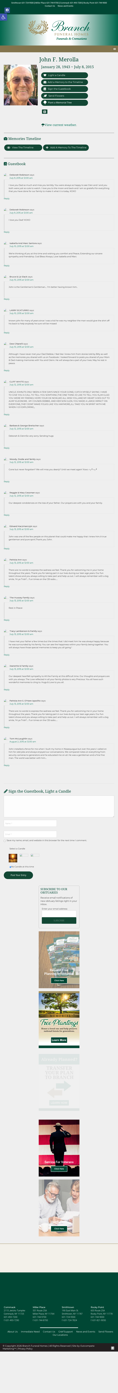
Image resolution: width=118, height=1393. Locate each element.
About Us (12, 1373)
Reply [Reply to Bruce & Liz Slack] (7, 301)
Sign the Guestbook (57, 90)
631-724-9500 (68, 1358)
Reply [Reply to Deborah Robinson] (7, 200)
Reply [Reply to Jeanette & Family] (7, 691)
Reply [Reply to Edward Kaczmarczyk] (7, 550)
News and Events (85, 1373)
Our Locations (60, 1376)
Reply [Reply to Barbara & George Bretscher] (7, 449)
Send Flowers (54, 97)
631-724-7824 (70, 1361)
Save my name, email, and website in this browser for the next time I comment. (47, 842)
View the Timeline (20, 149)
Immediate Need (30, 1373)
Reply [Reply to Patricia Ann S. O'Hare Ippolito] (7, 729)
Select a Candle (17, 850)
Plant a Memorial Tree (57, 104)
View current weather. (61, 126)
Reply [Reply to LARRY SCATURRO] (7, 334)
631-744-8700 (41, 1361)
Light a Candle (54, 76)
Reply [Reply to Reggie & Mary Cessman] (7, 516)
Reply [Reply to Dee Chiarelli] (7, 372)
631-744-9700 (39, 1358)
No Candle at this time (22, 868)
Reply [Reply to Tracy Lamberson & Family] (7, 656)
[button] (3, 17)
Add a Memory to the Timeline (63, 83)
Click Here (59, 982)
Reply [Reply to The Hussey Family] (7, 621)
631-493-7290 (12, 1361)
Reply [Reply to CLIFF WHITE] (7, 416)
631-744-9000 (97, 1358)
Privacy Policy (25, 1390)
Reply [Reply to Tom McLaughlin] (7, 767)
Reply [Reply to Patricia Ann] (7, 588)
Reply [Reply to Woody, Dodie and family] (7, 483)
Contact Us (49, 1373)
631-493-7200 (10, 1358)
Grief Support (65, 1373)
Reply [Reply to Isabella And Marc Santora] (7, 267)
